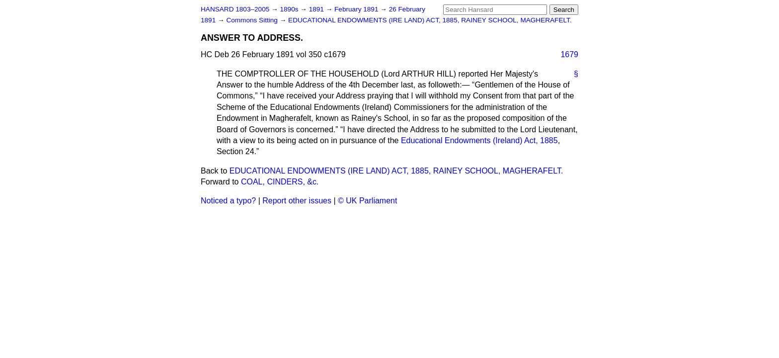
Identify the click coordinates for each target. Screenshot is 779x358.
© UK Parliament (367, 200)
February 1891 (357, 9)
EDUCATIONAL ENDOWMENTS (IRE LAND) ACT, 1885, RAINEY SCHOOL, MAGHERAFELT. (430, 20)
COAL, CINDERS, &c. (279, 182)
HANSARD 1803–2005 (235, 9)
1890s (290, 9)
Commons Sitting (252, 20)
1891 (317, 9)
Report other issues (296, 200)
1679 (569, 54)
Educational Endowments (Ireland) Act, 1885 (479, 140)
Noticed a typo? (228, 200)
